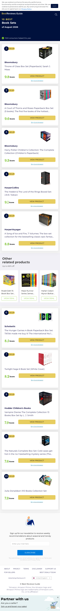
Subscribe (30, 553)
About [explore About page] (7, 569)
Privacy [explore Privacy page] (16, 569)
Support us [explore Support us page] (50, 569)
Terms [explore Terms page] (26, 569)
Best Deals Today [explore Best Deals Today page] (48, 572)
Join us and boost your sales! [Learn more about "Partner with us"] (14, 606)
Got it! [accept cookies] (54, 6)
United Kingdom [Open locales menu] (41, 578)
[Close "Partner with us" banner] (58, 597)
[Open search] (56, 14)
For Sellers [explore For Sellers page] (9, 572)
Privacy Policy (26, 9)
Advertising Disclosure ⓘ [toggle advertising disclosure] (16, 578)
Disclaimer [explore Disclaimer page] (37, 569)
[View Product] (30, 64)
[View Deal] (9, 286)
